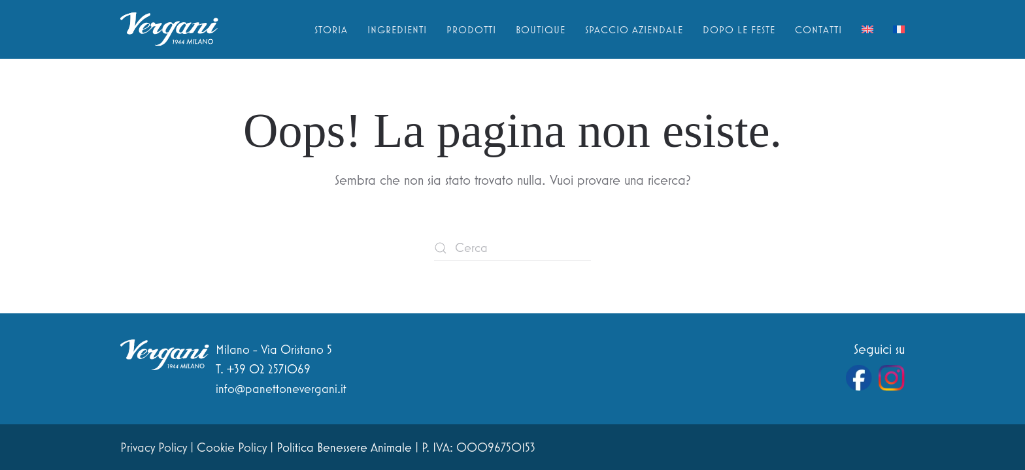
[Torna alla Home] (169, 29)
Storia (331, 29)
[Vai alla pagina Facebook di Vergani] (859, 378)
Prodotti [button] (471, 29)
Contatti (818, 29)
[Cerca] (512, 248)
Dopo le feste (739, 29)
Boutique (540, 29)
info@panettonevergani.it (281, 388)
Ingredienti (397, 29)
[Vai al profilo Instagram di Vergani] (892, 378)
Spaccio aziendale (634, 29)
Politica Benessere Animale (344, 447)
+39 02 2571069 (269, 369)
